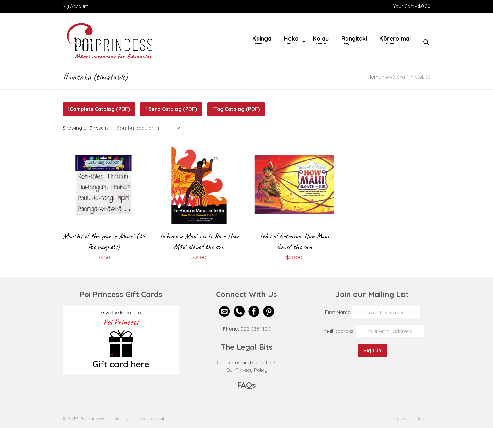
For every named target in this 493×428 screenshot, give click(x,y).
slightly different (131, 418)
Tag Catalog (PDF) (236, 109)
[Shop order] (149, 128)
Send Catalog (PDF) (171, 109)
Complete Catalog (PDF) (99, 109)
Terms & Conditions (409, 418)
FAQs (246, 385)
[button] (426, 42)
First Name (337, 312)
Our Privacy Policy (247, 370)
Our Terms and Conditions (247, 362)
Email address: (338, 331)
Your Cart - (411, 6)
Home (374, 77)
